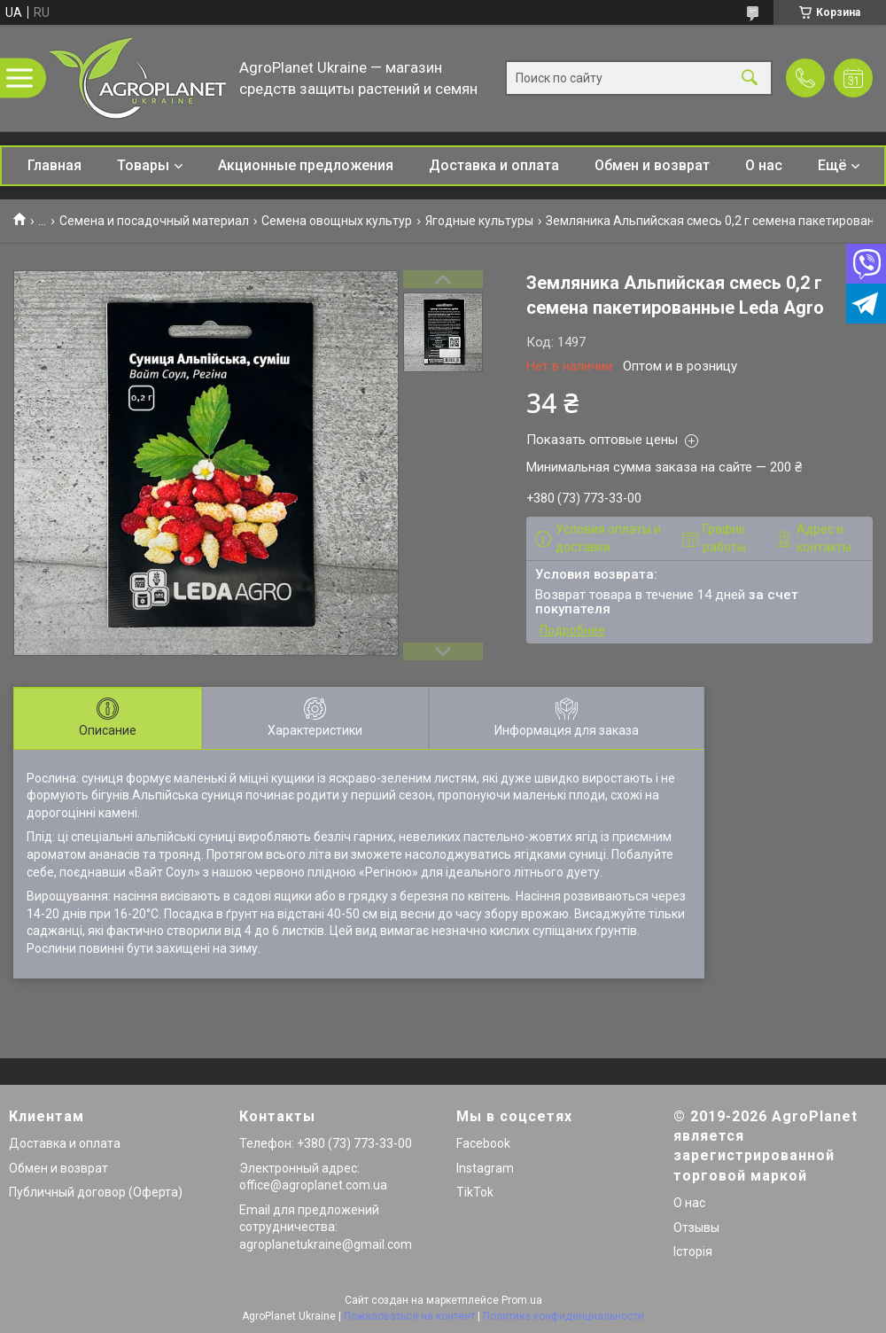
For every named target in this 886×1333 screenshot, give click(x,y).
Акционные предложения (305, 165)
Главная (54, 165)
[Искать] (749, 78)
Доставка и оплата (494, 165)
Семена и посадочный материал (154, 221)
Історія (692, 1251)
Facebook (483, 1143)
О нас (763, 165)
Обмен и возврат (652, 165)
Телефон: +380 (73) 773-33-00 (325, 1143)
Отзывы (696, 1227)
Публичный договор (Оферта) (96, 1192)
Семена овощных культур (336, 221)
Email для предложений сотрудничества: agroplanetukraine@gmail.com (325, 1227)
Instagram (485, 1168)
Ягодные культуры (479, 221)
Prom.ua (521, 1300)
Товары (143, 165)
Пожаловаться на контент (409, 1316)
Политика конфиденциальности (563, 1316)
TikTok (475, 1192)
